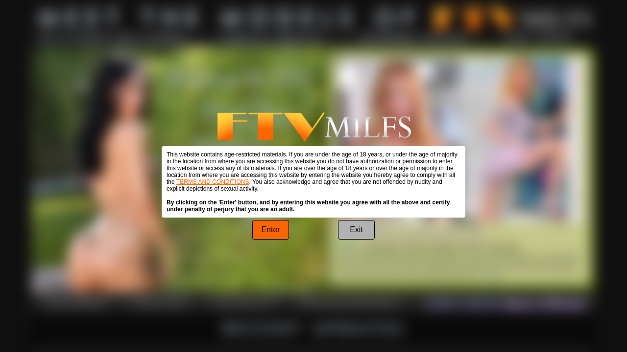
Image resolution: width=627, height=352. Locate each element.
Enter (270, 229)
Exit (356, 229)
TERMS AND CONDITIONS (212, 181)
